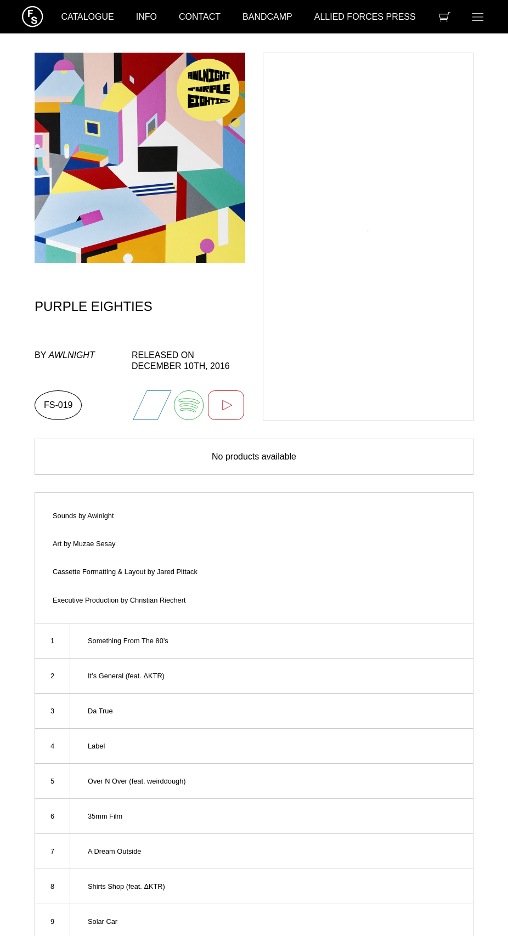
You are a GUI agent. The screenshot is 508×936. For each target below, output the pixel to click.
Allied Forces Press (365, 16)
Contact (200, 16)
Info (146, 16)
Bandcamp (267, 16)
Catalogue (87, 16)
